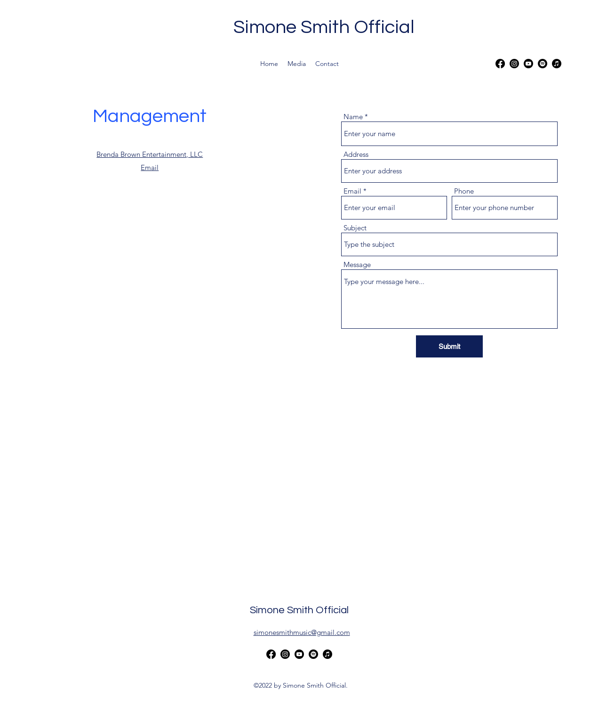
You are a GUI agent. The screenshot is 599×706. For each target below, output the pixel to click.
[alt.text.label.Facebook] (500, 63)
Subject (355, 227)
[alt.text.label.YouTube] (528, 63)
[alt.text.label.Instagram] (514, 63)
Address (355, 154)
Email (352, 191)
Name (353, 116)
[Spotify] (542, 63)
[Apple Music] (556, 63)
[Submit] (449, 346)
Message (357, 264)
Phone (464, 191)
